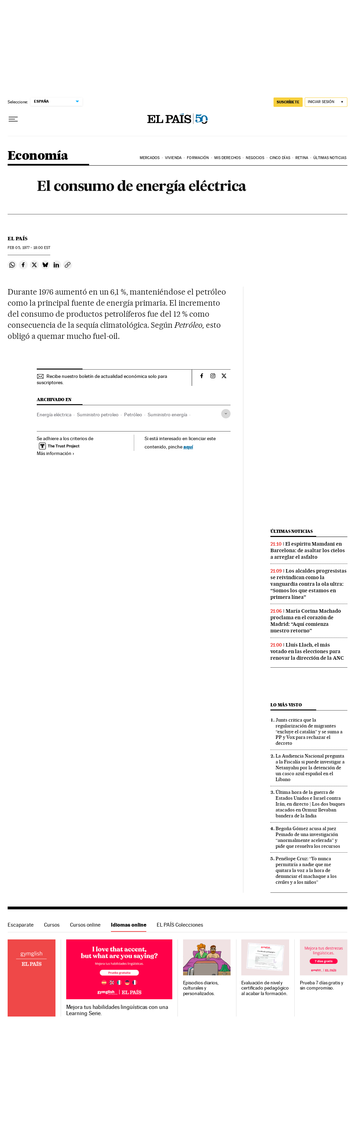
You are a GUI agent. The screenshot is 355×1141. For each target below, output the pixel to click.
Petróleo (133, 414)
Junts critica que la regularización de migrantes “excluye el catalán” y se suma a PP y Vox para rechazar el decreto (309, 731)
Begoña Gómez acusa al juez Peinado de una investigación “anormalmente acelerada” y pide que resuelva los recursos (308, 837)
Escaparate (21, 925)
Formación (198, 158)
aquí (188, 446)
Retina (301, 158)
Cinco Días (280, 158)
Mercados (150, 158)
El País (17, 238)
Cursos (52, 925)
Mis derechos (227, 158)
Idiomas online (128, 925)
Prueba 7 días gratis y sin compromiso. (321, 985)
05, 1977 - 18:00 (29, 247)
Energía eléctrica (54, 414)
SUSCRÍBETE (288, 102)
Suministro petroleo (98, 414)
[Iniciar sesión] (326, 102)
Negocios (255, 158)
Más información (56, 453)
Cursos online (85, 925)
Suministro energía (167, 414)
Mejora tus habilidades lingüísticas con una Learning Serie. (117, 1010)
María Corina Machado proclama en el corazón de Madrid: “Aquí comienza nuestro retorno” (305, 621)
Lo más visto (286, 704)
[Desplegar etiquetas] (226, 413)
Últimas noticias (291, 531)
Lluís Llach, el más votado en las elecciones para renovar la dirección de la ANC (307, 651)
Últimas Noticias (329, 158)
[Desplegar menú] (13, 119)
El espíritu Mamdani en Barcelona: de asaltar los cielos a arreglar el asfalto (307, 550)
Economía (38, 156)
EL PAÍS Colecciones (180, 925)
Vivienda (173, 158)
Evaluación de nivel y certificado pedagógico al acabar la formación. (265, 988)
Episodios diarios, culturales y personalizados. (201, 988)
